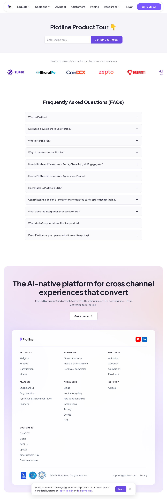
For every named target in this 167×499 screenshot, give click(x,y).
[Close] (130, 489)
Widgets (24, 358)
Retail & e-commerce (75, 369)
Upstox (23, 449)
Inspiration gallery (73, 393)
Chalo (23, 438)
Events (67, 414)
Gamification (27, 369)
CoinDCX (25, 433)
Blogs (67, 387)
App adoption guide (74, 398)
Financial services (73, 358)
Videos (23, 374)
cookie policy (66, 490)
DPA (66, 420)
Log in (129, 6)
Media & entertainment (76, 363)
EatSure (24, 444)
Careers (112, 387)
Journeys (24, 404)
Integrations (70, 404)
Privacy (143, 475)
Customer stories (29, 460)
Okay (121, 489)
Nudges (24, 363)
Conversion (114, 369)
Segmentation (27, 393)
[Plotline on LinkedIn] (144, 339)
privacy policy (85, 490)
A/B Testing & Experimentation (36, 398)
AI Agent (60, 6)
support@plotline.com (124, 475)
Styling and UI (27, 387)
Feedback (113, 374)
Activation (113, 358)
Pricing (94, 6)
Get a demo (149, 6)
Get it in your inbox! (107, 39)
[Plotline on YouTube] (138, 339)
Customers (78, 6)
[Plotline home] (10, 7)
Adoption (113, 363)
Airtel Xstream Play (29, 455)
